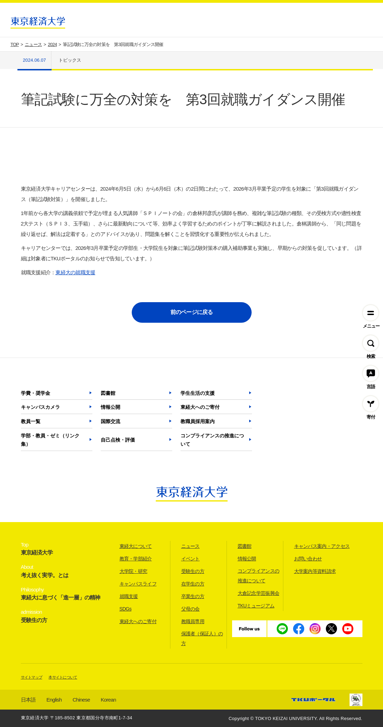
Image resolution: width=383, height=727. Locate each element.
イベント (190, 558)
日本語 (28, 700)
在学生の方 (193, 584)
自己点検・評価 (118, 440)
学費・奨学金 (35, 393)
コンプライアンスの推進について (212, 440)
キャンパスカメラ (40, 407)
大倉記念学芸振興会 (258, 593)
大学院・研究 (133, 571)
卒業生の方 (193, 596)
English (54, 700)
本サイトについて (62, 677)
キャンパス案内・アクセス (322, 546)
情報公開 (110, 407)
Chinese (81, 700)
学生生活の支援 (198, 393)
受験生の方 (193, 571)
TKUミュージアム (256, 606)
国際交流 (110, 421)
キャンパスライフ (138, 584)
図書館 (108, 393)
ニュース (190, 546)
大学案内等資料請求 (315, 571)
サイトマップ (32, 677)
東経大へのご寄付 (200, 407)
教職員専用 (193, 621)
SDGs (126, 609)
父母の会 (190, 609)
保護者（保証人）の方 (202, 638)
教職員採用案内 (198, 421)
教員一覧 (30, 421)
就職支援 (129, 596)
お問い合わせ (308, 558)
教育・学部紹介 (136, 558)
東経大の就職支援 (75, 272)
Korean (108, 700)
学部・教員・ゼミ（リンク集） (50, 440)
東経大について (136, 546)
